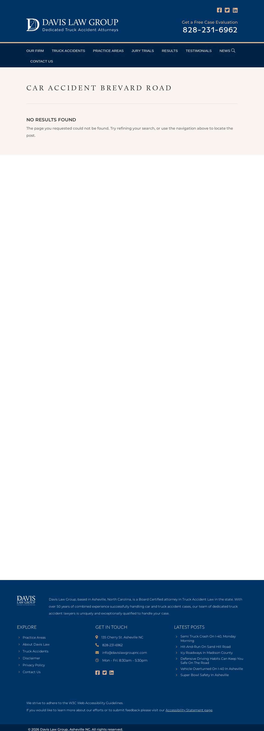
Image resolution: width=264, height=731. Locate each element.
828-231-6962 (210, 30)
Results (170, 51)
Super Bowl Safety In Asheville (205, 675)
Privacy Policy (34, 665)
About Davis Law (36, 644)
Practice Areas (108, 51)
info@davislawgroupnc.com (124, 653)
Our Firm (35, 51)
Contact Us (41, 61)
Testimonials (199, 51)
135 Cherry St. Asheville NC (122, 637)
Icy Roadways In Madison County (207, 653)
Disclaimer (31, 658)
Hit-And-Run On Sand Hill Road (206, 647)
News (225, 51)
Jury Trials (142, 51)
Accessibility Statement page (189, 710)
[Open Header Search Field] (233, 50)
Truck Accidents (68, 51)
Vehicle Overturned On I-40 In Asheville (212, 669)
